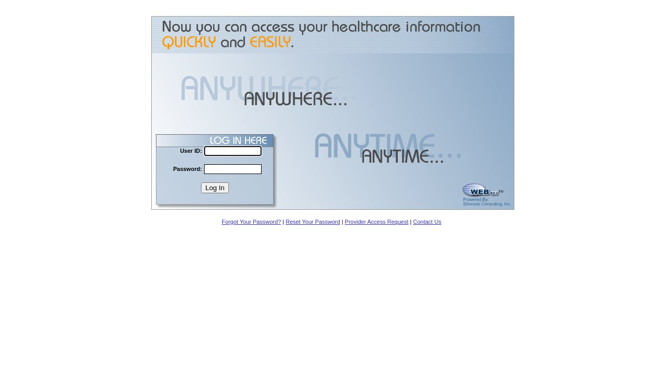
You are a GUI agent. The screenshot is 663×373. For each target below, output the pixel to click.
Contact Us (427, 222)
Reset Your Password (312, 222)
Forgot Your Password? (251, 222)
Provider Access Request (377, 222)
